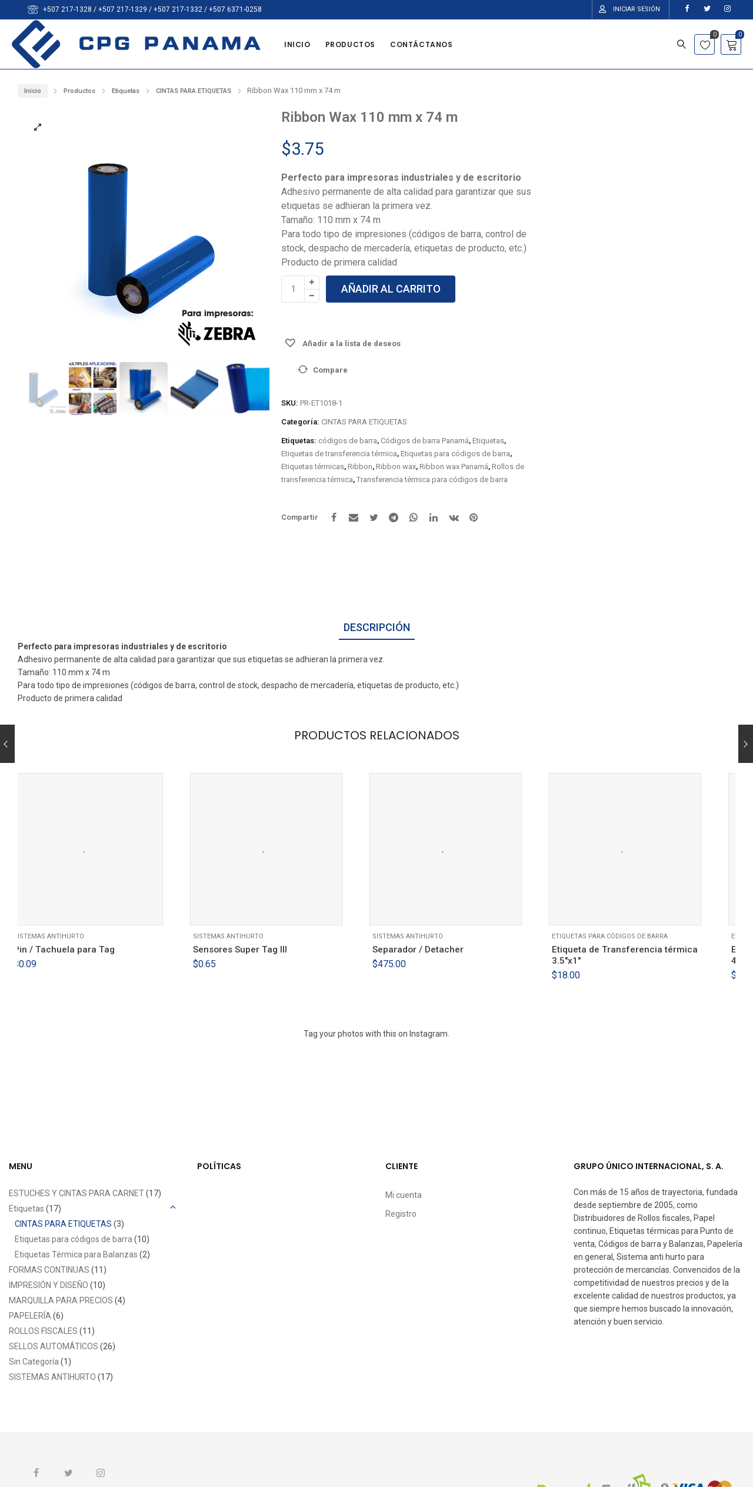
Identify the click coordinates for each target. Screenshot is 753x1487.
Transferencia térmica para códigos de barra (432, 479)
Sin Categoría (34, 1361)
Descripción (377, 627)
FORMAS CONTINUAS (49, 1269)
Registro (401, 1214)
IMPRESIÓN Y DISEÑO (48, 1285)
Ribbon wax (396, 466)
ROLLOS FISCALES (43, 1331)
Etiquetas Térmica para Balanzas (76, 1254)
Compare (330, 370)
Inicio (32, 91)
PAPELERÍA (30, 1315)
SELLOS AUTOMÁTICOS (53, 1346)
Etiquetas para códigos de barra (455, 453)
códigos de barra (347, 440)
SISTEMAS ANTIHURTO (63, 939)
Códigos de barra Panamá (425, 440)
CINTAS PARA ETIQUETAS (193, 91)
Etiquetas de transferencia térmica (339, 453)
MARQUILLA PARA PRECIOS (61, 1300)
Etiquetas (125, 91)
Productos (79, 91)
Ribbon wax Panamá (453, 466)
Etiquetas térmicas (312, 466)
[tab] (377, 628)
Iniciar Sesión (636, 9)
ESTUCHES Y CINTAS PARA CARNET (76, 1193)
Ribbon (360, 466)
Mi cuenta (403, 1195)
